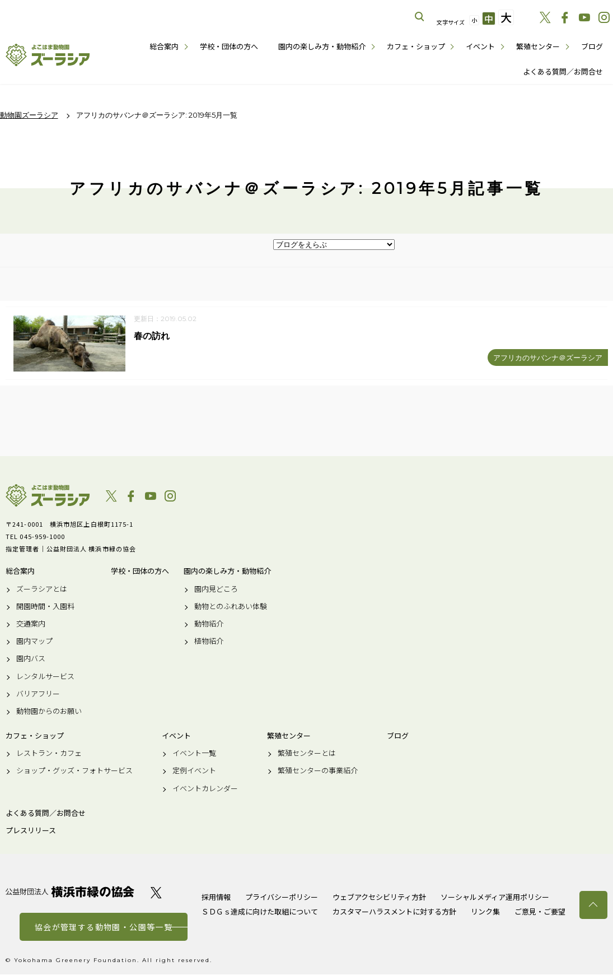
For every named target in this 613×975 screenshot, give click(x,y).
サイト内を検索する (419, 16)
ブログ (592, 46)
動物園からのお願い (49, 712)
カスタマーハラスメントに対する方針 (394, 912)
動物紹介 (208, 624)
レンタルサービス (45, 676)
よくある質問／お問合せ (563, 71)
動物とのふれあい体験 (230, 606)
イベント (480, 46)
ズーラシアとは (41, 589)
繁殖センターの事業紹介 (318, 771)
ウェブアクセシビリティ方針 (379, 897)
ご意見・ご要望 (539, 912)
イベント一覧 (194, 754)
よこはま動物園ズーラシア (48, 496)
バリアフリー (38, 694)
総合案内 (164, 46)
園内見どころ (216, 589)
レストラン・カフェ (49, 754)
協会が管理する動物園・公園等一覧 (103, 927)
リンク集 (485, 912)
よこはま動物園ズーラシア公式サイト (48, 55)
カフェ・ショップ (416, 46)
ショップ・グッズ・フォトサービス (74, 771)
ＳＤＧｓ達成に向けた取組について (260, 912)
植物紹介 (208, 642)
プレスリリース (31, 831)
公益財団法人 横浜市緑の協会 (70, 892)
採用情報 (216, 897)
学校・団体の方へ (229, 46)
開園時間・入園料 (45, 606)
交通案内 (30, 624)
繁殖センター (538, 46)
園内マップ (34, 642)
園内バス (30, 659)
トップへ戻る (593, 905)
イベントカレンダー (205, 788)
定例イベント (194, 771)
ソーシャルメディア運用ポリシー (495, 897)
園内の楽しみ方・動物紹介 (322, 46)
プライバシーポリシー (281, 897)
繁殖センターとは (307, 754)
